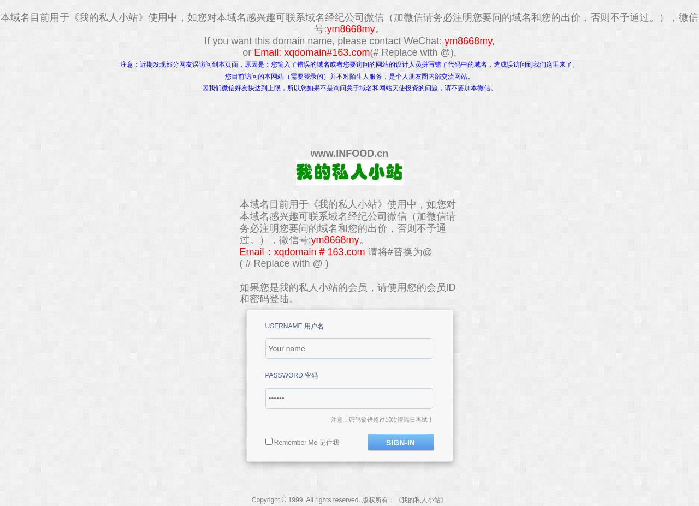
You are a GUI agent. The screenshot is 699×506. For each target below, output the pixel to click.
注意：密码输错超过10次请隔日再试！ (382, 419)
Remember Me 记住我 (306, 442)
